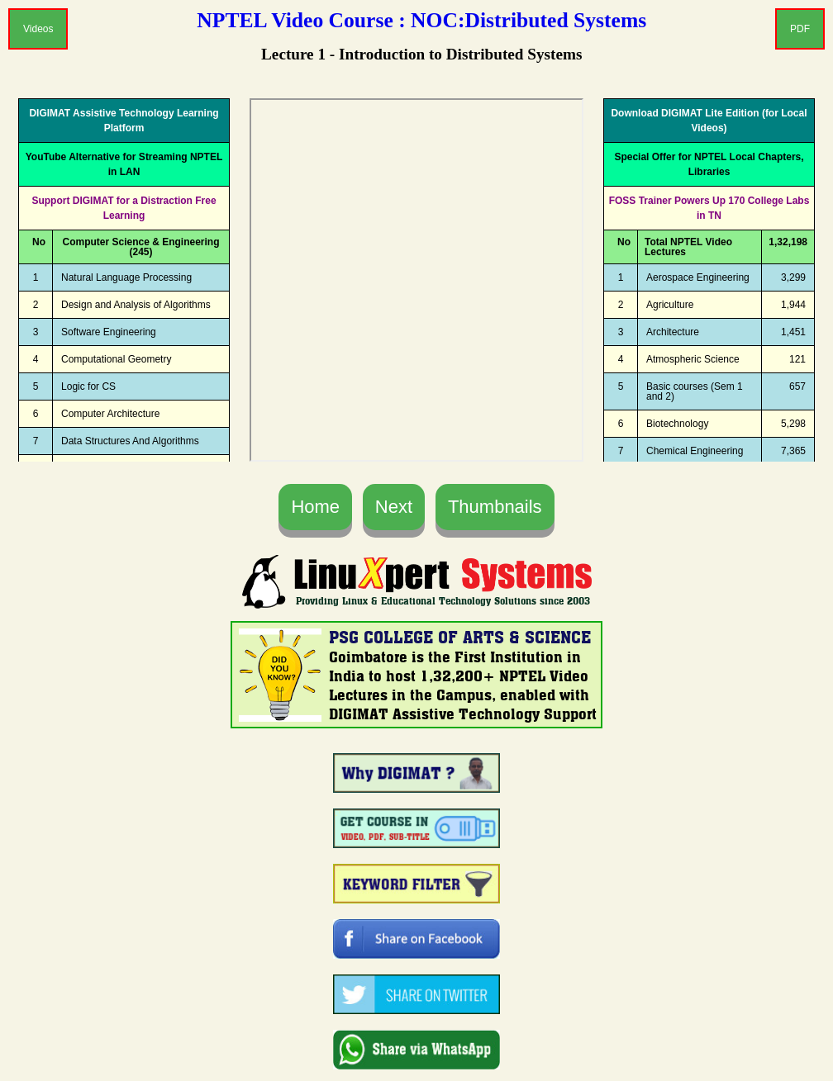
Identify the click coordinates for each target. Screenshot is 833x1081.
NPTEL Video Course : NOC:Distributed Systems (421, 20)
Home (315, 506)
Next (393, 506)
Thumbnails (495, 506)
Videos (38, 29)
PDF (800, 29)
